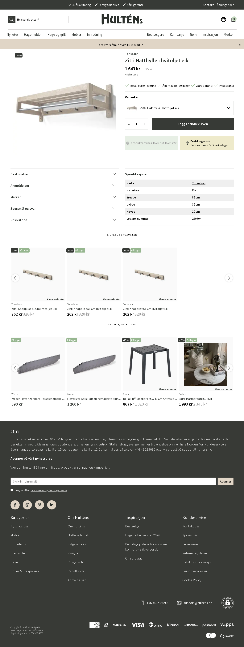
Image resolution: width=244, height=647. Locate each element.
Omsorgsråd (134, 558)
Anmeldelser (77, 580)
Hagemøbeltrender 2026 (142, 535)
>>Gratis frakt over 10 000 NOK (121, 45)
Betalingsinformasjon (197, 562)
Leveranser (190, 544)
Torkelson (132, 54)
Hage (14, 562)
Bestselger (132, 526)
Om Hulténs (76, 526)
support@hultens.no (197, 449)
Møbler (15, 535)
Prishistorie (131, 74)
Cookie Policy (191, 580)
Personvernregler (194, 571)
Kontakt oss (191, 526)
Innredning (18, 544)
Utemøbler (18, 553)
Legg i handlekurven (193, 124)
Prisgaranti (75, 562)
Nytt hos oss (19, 526)
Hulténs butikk (78, 535)
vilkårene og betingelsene (49, 490)
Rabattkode (76, 571)
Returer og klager (194, 553)
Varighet (73, 553)
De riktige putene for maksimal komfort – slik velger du (146, 546)
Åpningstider (225, 5)
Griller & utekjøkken (24, 571)
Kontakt (208, 5)
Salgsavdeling (77, 544)
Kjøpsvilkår (190, 535)
